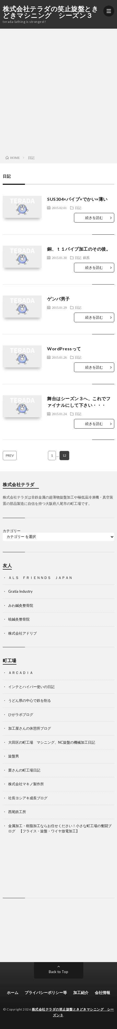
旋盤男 (13, 756)
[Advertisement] (58, 90)
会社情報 (102, 992)
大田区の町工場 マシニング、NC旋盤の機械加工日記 (51, 742)
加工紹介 (81, 992)
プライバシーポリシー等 (46, 992)
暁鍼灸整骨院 (19, 619)
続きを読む (94, 217)
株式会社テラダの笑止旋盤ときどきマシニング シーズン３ (50, 12)
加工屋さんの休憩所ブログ (29, 728)
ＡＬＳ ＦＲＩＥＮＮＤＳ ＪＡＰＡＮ (40, 577)
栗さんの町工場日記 (24, 770)
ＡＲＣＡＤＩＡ (20, 672)
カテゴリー (12, 531)
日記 (78, 207)
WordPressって (64, 348)
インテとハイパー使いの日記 (31, 686)
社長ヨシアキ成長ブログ (27, 798)
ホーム (12, 992)
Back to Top (58, 972)
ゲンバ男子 (58, 298)
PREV (10, 455)
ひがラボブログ (20, 714)
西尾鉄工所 (17, 811)
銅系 (86, 257)
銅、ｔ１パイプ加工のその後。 (78, 248)
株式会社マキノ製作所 (26, 784)
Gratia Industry (20, 591)
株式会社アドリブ (22, 633)
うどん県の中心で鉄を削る (29, 700)
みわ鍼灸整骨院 (20, 605)
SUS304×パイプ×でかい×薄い (77, 199)
